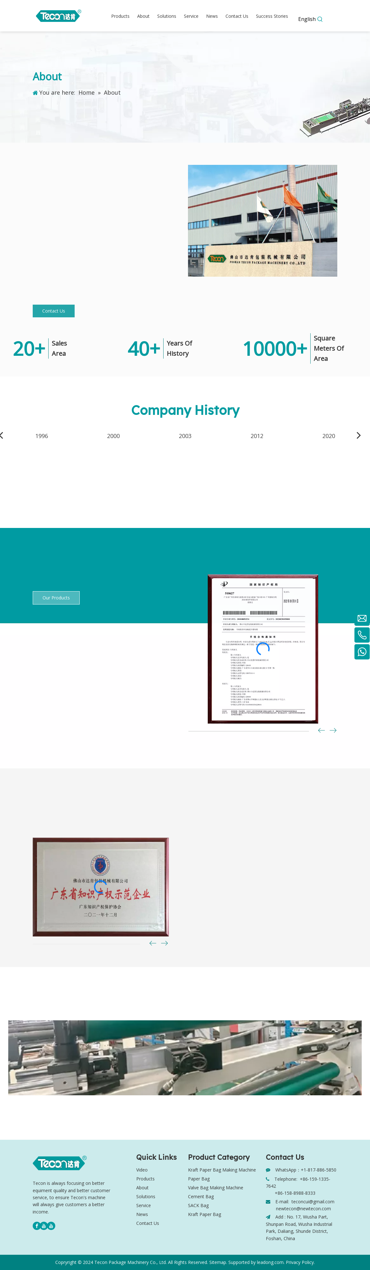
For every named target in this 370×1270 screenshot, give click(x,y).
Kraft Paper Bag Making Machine (222, 1170)
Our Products (56, 598)
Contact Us (53, 311)
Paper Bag (199, 1179)
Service (143, 1205)
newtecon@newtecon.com (303, 1209)
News (142, 1214)
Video (142, 1170)
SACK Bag (198, 1205)
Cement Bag (201, 1196)
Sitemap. (218, 1262)
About (142, 1188)
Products (145, 1179)
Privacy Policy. (300, 1262)
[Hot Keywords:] (320, 19)
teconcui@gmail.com (313, 1202)
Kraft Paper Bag (204, 1214)
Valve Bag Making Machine (215, 1188)
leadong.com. (271, 1262)
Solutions (145, 1196)
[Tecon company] (262, 221)
